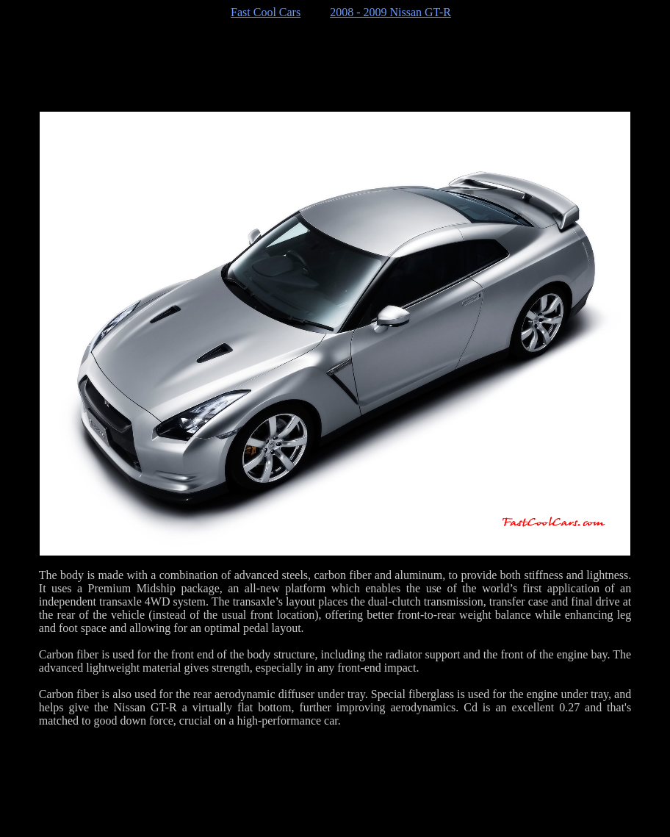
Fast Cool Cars (265, 12)
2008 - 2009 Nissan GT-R (390, 12)
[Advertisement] (335, 65)
